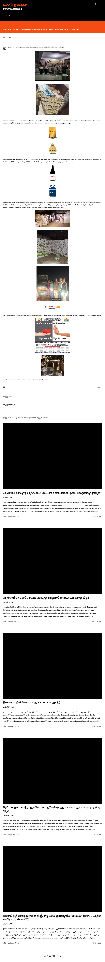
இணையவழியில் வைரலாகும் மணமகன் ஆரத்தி (31, 702)
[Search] (95, 4)
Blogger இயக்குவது (52, 956)
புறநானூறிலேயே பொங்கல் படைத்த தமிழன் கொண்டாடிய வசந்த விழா (46, 597)
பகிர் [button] (98, 388)
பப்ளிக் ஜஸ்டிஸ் (14, 4)
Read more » (97, 517)
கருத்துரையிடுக (9, 404)
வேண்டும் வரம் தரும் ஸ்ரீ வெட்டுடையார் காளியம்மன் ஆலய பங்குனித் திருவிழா (51, 493)
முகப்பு (7, 15)
